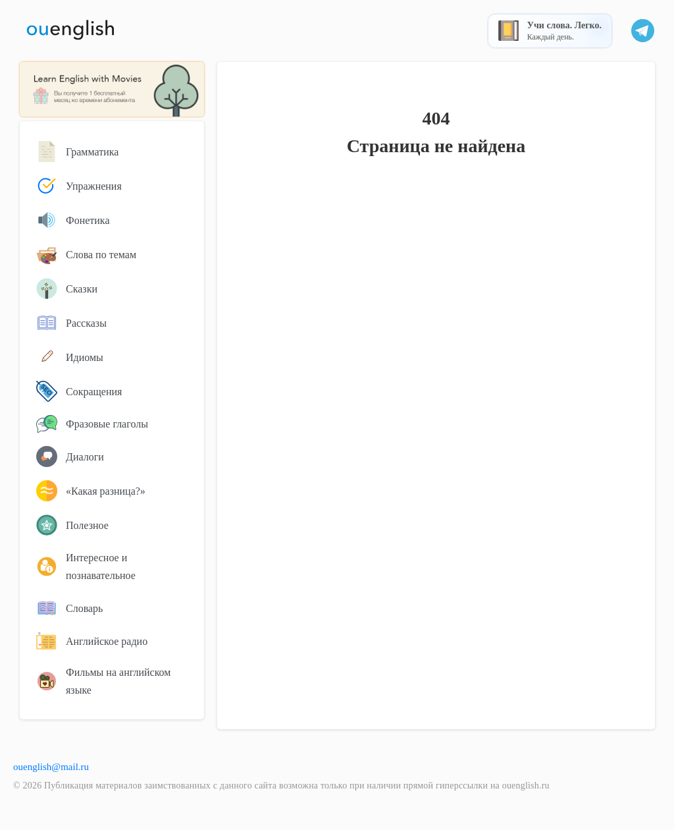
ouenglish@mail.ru (51, 766)
